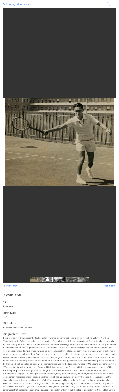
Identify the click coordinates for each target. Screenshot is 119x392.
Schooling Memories (16, 4)
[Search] (108, 4)
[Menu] (113, 4)
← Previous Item (9, 286)
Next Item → (111, 286)
